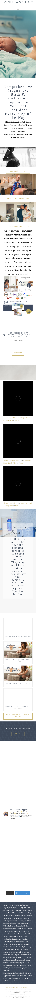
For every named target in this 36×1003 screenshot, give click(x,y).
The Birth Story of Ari (10, 503)
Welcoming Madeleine (10, 418)
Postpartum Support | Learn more (18, 226)
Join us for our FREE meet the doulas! (18, 716)
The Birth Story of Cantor (11, 460)
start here (18, 733)
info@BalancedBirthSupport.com (18, 987)
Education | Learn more (18, 171)
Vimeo (17, 420)
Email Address (18, 340)
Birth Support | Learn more (18, 198)
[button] (18, 9)
